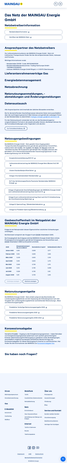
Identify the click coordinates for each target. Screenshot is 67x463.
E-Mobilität (9, 409)
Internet (28, 424)
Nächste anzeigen (30, 281)
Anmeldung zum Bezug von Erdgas (33, 418)
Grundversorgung (50, 417)
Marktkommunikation (51, 421)
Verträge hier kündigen (51, 424)
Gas (6, 404)
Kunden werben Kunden (51, 414)
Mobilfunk (29, 391)
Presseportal (48, 394)
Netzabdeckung (30, 401)
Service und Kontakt (52, 411)
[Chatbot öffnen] (63, 459)
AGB (30, 454)
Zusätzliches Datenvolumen (33, 398)
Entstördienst (29, 410)
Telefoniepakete (30, 434)
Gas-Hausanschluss (31, 414)
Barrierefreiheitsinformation (33, 457)
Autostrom (8, 412)
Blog (45, 405)
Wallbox (7, 419)
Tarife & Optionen (30, 427)
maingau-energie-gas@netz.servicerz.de (45, 117)
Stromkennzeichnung (11, 398)
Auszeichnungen (49, 398)
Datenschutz (39, 454)
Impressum (20, 454)
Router (27, 431)
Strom (7, 391)
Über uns (48, 391)
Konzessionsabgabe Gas (45, 343)
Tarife (26, 394)
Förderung (47, 401)
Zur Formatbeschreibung (17, 128)
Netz (26, 407)
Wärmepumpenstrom (11, 394)
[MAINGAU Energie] (14, 4)
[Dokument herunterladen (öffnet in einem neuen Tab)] (33, 32)
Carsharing (8, 416)
